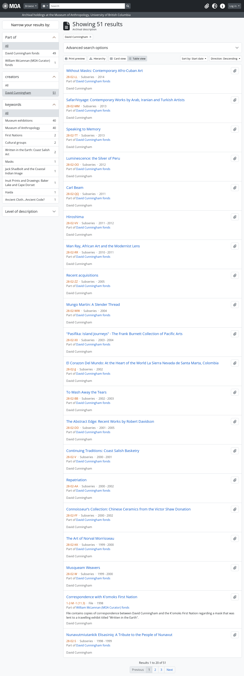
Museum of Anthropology (30, 129)
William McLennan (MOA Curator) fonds (30, 63)
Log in (233, 6)
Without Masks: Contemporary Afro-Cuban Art (104, 71)
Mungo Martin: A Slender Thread (93, 304)
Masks (30, 162)
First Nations (30, 136)
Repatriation (76, 480)
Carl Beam (74, 187)
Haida (30, 193)
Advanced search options (87, 47)
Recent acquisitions (82, 275)
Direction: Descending (224, 58)
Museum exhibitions (30, 121)
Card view (118, 58)
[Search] (87, 6)
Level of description (21, 211)
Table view (137, 58)
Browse (30, 6)
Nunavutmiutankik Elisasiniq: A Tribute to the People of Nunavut (119, 635)
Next (170, 670)
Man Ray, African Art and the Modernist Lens (103, 246)
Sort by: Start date (193, 58)
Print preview (75, 58)
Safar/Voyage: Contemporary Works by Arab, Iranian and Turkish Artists (125, 100)
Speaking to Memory (83, 129)
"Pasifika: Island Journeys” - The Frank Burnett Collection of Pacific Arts (124, 334)
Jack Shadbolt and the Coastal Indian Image (30, 171)
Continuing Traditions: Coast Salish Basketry (102, 451)
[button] (207, 6)
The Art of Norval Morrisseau (90, 538)
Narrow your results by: (30, 24)
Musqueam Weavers (83, 568)
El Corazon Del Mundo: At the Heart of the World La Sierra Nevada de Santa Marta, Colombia (142, 363)
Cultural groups (30, 143)
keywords (13, 104)
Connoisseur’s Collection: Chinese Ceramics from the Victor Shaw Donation (128, 509)
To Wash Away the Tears (86, 392)
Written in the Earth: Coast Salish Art (30, 152)
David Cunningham (30, 93)
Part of (10, 37)
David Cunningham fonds (30, 54)
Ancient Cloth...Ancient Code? (30, 200)
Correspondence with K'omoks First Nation (101, 597)
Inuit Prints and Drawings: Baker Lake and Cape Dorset (30, 183)
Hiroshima (75, 217)
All (6, 46)
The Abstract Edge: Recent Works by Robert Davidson (110, 421)
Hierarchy (97, 58)
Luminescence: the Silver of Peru (93, 158)
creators (12, 76)
